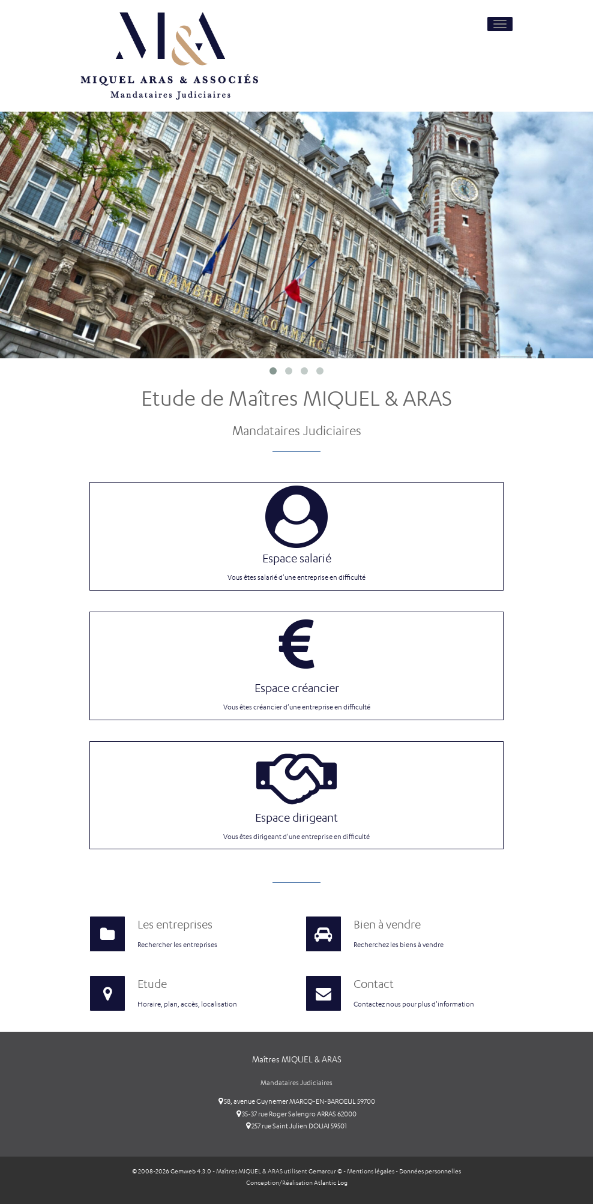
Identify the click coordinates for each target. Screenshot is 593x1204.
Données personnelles (430, 1171)
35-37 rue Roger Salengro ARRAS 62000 (296, 1114)
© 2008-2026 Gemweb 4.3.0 (171, 1171)
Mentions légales (370, 1171)
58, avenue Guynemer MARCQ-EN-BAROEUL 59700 (296, 1101)
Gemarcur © (325, 1171)
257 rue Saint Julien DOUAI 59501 (296, 1126)
